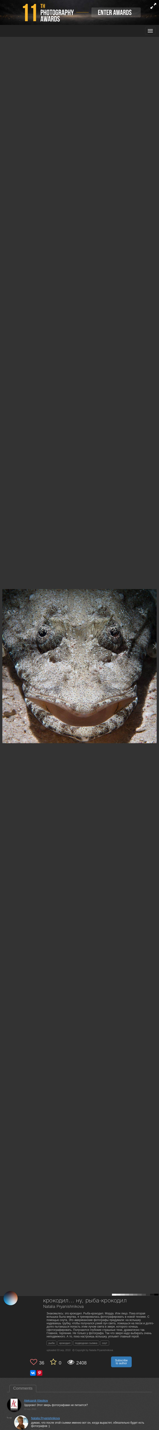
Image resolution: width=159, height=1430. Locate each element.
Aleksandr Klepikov (36, 1400)
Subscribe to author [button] (121, 1362)
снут (104, 1343)
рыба (51, 1343)
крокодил (64, 1343)
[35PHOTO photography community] (22, 31)
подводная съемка (86, 1343)
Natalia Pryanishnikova (63, 1307)
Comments (22, 1388)
